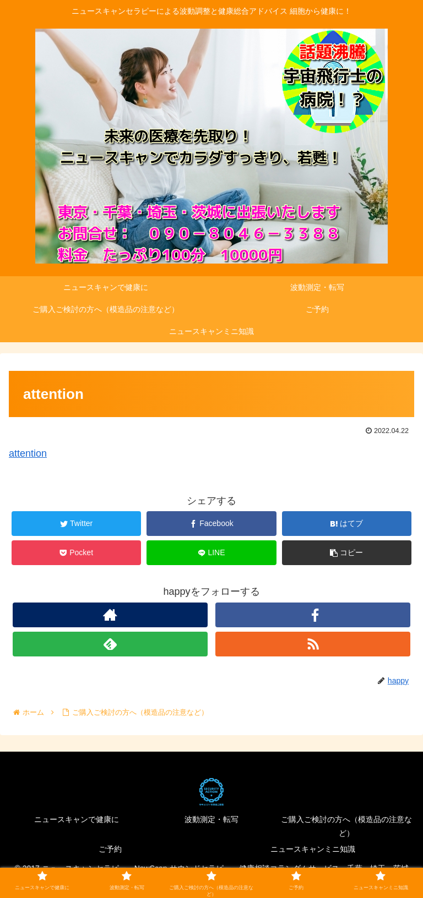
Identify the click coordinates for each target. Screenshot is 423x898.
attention (28, 453)
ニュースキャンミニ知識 (312, 849)
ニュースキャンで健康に (76, 819)
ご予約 (110, 849)
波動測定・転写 (211, 819)
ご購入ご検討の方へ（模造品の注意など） (346, 826)
